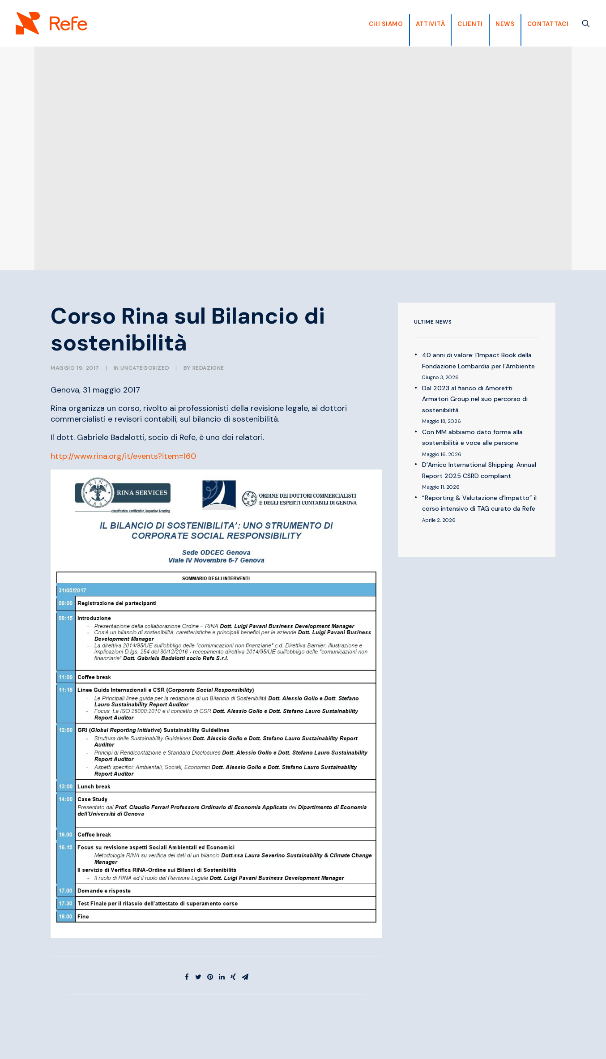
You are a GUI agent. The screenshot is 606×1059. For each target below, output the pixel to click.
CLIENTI (470, 24)
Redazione (208, 368)
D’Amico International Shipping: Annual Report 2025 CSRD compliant (479, 470)
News (505, 24)
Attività (430, 24)
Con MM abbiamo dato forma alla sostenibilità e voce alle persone (472, 437)
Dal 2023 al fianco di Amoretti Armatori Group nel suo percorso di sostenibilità (475, 399)
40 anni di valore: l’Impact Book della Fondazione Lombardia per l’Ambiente (478, 360)
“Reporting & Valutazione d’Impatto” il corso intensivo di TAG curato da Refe (479, 503)
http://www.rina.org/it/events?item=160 (123, 456)
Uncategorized (144, 368)
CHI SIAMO (386, 24)
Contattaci (548, 24)
